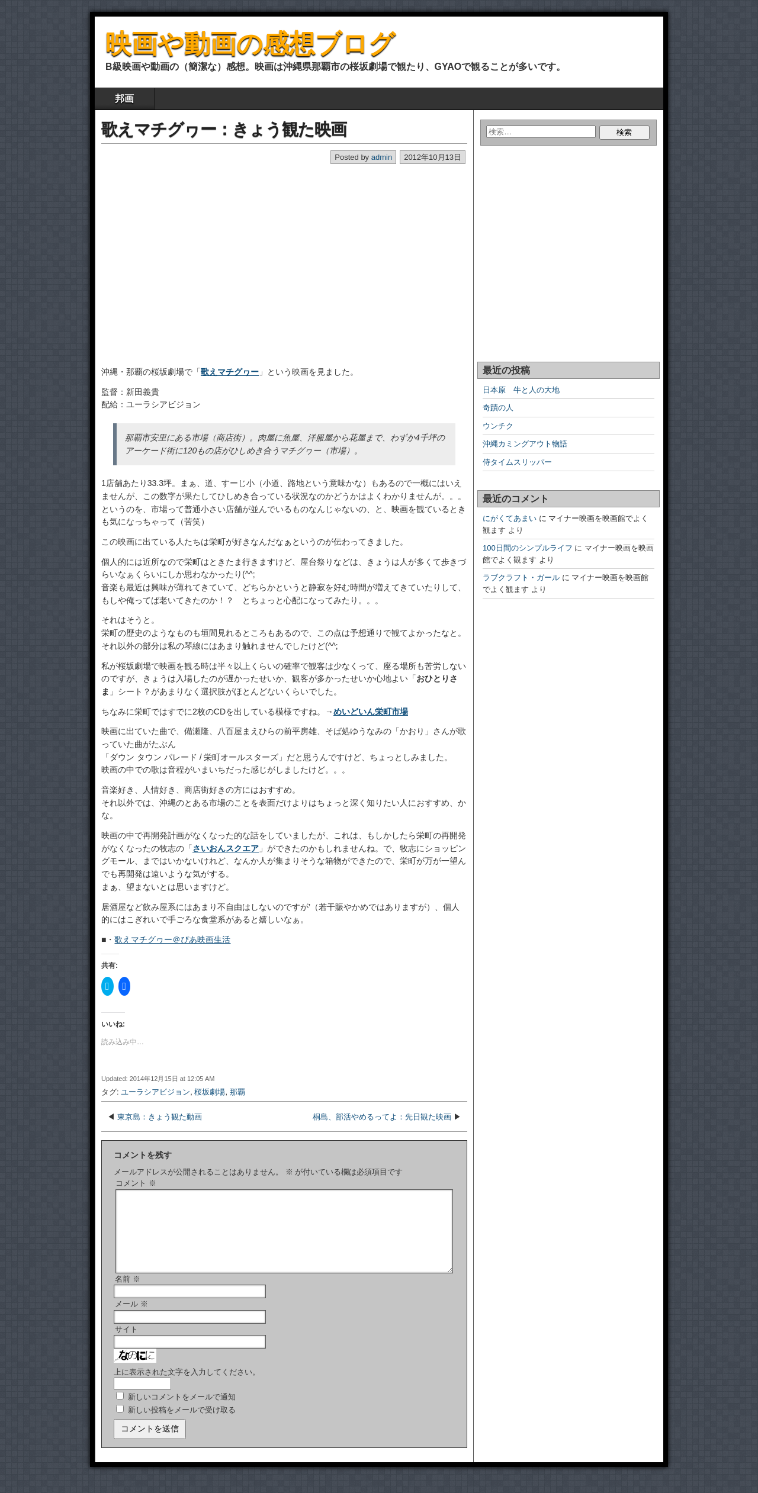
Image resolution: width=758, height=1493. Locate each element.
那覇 (237, 1091)
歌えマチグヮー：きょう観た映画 (223, 129)
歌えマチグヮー (230, 372)
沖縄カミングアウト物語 (525, 443)
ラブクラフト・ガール (521, 577)
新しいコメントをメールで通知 (182, 1411)
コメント (135, 1183)
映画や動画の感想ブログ (250, 43)
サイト (126, 1343)
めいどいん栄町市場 (370, 711)
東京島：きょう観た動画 (159, 1116)
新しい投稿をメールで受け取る (182, 1424)
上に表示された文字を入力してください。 (187, 1386)
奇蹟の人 (498, 407)
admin (381, 157)
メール (131, 1318)
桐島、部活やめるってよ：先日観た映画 (382, 1116)
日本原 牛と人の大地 (521, 389)
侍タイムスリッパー (517, 462)
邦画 (124, 99)
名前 (127, 1293)
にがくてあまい (510, 518)
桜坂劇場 (209, 1091)
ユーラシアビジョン (155, 1091)
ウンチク (498, 425)
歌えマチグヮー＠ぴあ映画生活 (172, 939)
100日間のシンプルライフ (528, 547)
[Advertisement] (175, 255)
